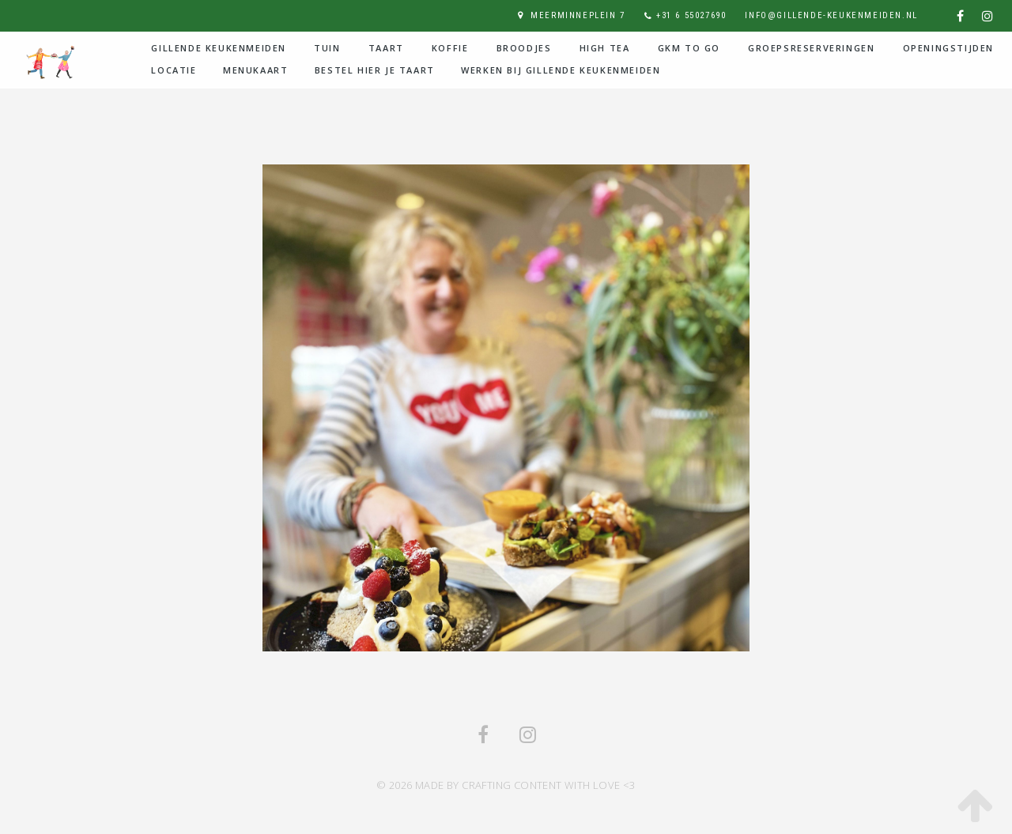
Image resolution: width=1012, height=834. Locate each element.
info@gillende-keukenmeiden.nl (831, 15)
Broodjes (524, 48)
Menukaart (255, 70)
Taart (386, 48)
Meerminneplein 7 (578, 15)
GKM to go (689, 48)
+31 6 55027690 (691, 15)
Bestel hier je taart (375, 70)
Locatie (173, 70)
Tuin (327, 48)
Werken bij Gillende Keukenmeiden (560, 70)
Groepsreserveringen (811, 48)
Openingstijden (948, 48)
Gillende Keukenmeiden (218, 48)
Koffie (450, 48)
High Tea (605, 48)
